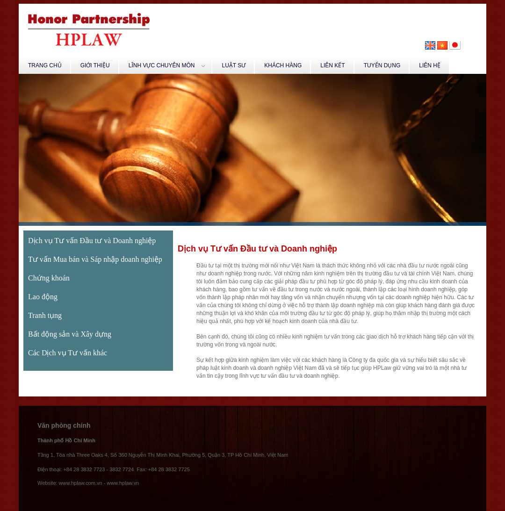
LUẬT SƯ (233, 65)
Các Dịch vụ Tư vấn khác (67, 353)
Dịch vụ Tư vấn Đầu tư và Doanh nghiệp (92, 241)
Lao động (43, 297)
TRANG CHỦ (45, 65)
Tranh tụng (45, 315)
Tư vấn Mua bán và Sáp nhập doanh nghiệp (95, 259)
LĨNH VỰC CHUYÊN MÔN (167, 65)
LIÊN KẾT (332, 65)
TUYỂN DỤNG (382, 65)
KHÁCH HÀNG (283, 65)
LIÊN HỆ (429, 65)
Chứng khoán (49, 278)
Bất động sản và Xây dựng (69, 334)
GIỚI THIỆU (95, 65)
